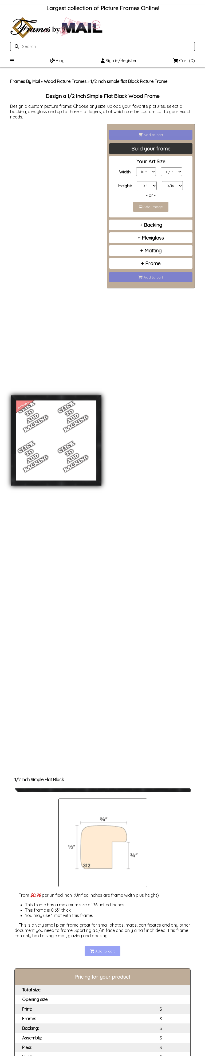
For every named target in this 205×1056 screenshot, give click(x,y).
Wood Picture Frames (65, 81)
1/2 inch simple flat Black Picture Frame (128, 81)
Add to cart (151, 135)
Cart (184, 60)
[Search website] (101, 46)
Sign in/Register (119, 60)
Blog (57, 60)
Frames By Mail (25, 81)
